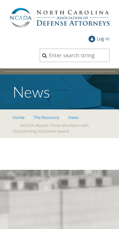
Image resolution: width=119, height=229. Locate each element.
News (73, 117)
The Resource (46, 117)
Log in (103, 39)
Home (18, 117)
